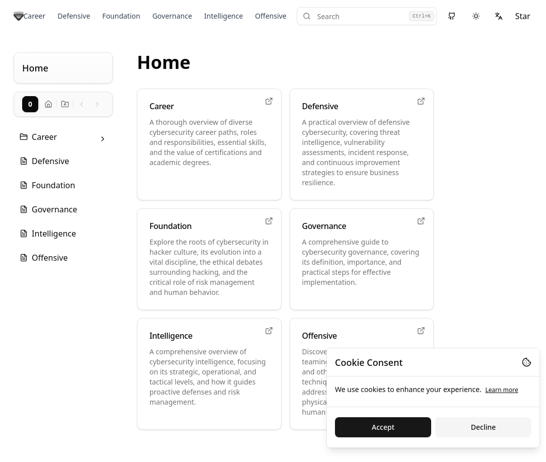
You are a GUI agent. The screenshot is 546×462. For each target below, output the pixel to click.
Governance (172, 16)
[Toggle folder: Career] (103, 139)
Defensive (73, 16)
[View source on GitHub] (452, 16)
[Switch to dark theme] (475, 16)
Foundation (121, 16)
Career (35, 16)
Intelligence (223, 16)
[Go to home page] (18, 16)
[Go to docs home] (48, 104)
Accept (383, 427)
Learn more (501, 390)
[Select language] (498, 16)
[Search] (367, 16)
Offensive (270, 16)
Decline (483, 427)
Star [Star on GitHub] (522, 16)
